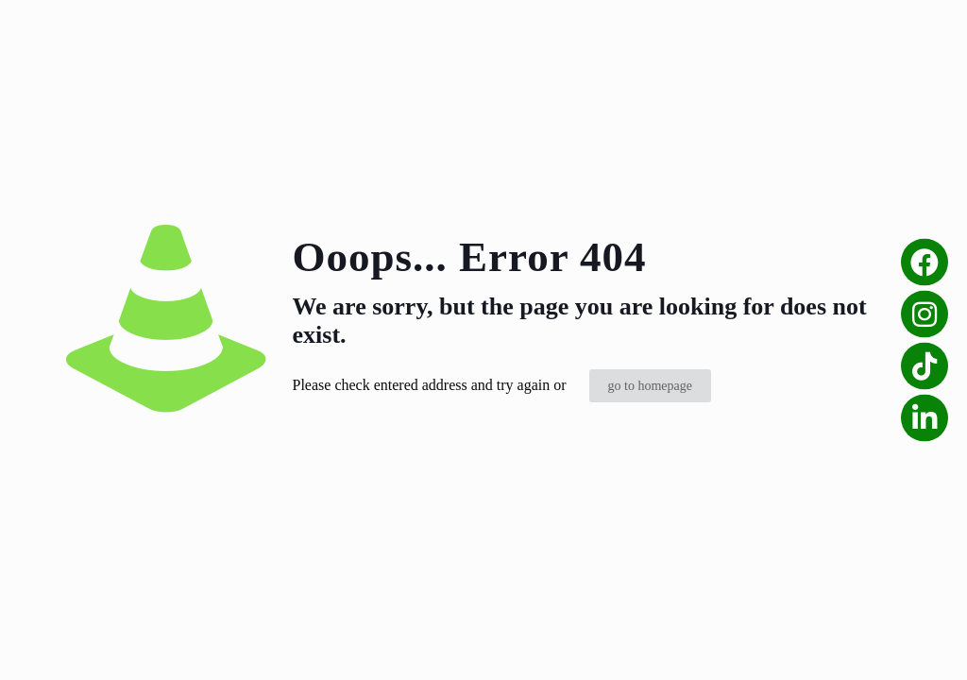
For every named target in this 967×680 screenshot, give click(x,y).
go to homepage (650, 386)
